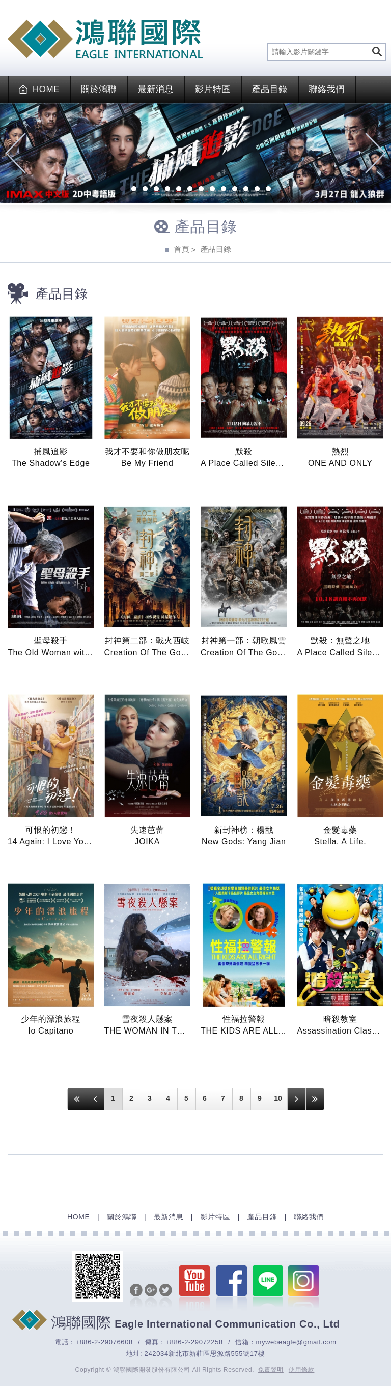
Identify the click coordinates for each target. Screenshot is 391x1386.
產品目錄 (270, 89)
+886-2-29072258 (194, 1342)
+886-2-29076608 (104, 1342)
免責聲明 (271, 1369)
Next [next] (375, 153)
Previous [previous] (15, 153)
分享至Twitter (165, 1296)
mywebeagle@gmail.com (296, 1342)
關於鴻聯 (99, 89)
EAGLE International (105, 39)
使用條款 (302, 1369)
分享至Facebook (135, 1296)
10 (223, 189)
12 (246, 189)
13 (257, 189)
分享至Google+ (150, 1296)
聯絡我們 (327, 89)
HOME (39, 89)
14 (268, 189)
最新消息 (156, 89)
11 (235, 189)
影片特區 (213, 89)
